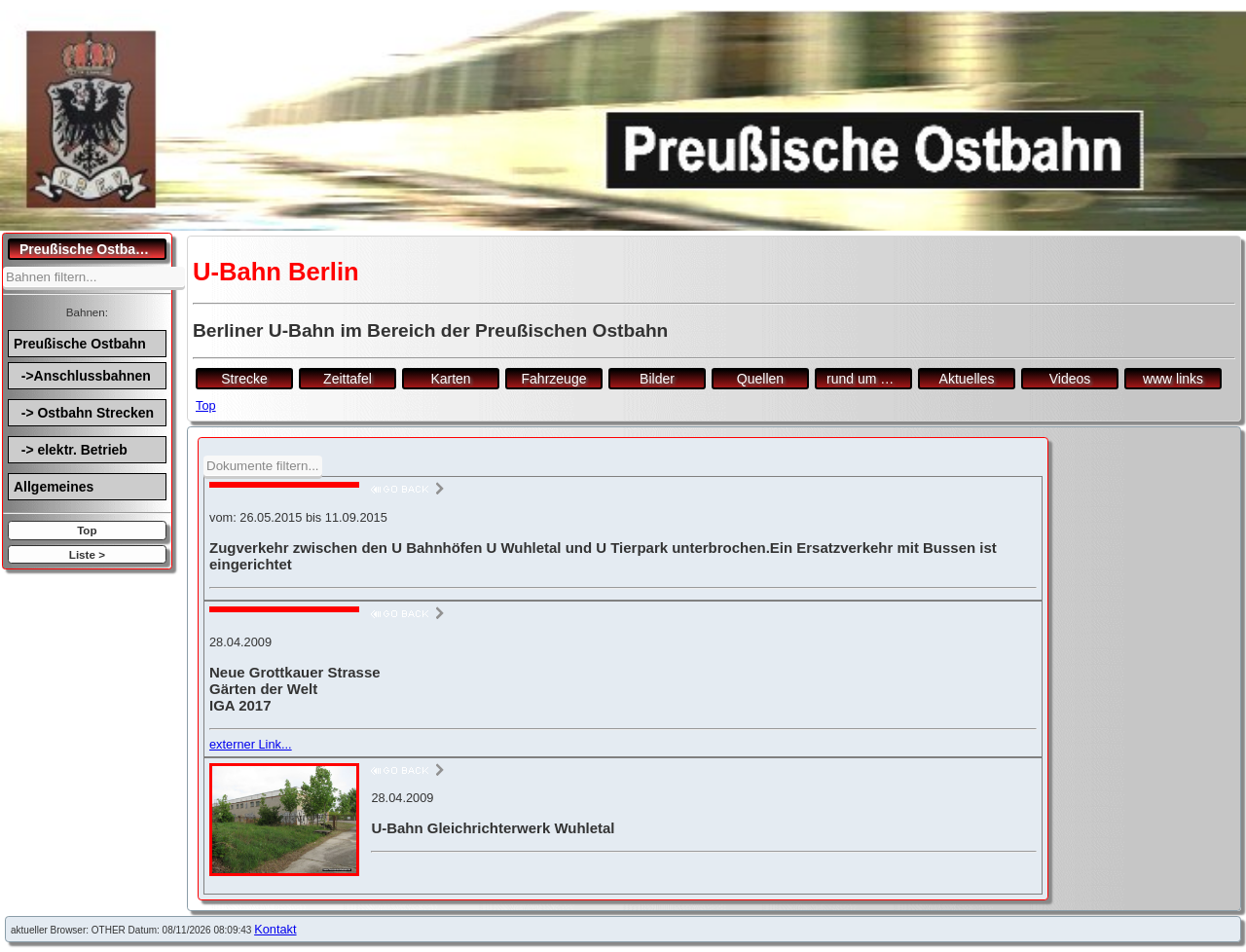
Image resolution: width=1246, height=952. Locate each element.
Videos (1070, 378)
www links (1173, 378)
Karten (450, 378)
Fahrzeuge (554, 378)
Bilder (657, 378)
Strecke (244, 378)
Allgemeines (53, 486)
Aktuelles (967, 378)
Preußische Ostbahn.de (92, 249)
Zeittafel (347, 378)
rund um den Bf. (869, 378)
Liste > (87, 554)
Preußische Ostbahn (80, 343)
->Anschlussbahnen (82, 376)
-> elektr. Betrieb (71, 450)
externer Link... (250, 744)
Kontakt (275, 929)
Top (86, 530)
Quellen (760, 378)
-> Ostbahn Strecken (84, 413)
